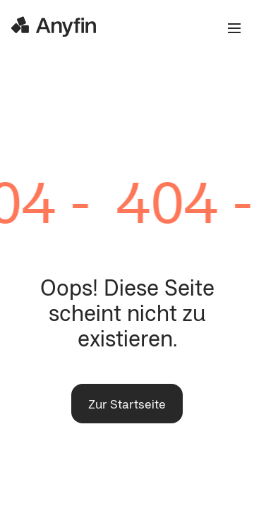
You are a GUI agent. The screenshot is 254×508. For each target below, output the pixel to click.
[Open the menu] (228, 28)
